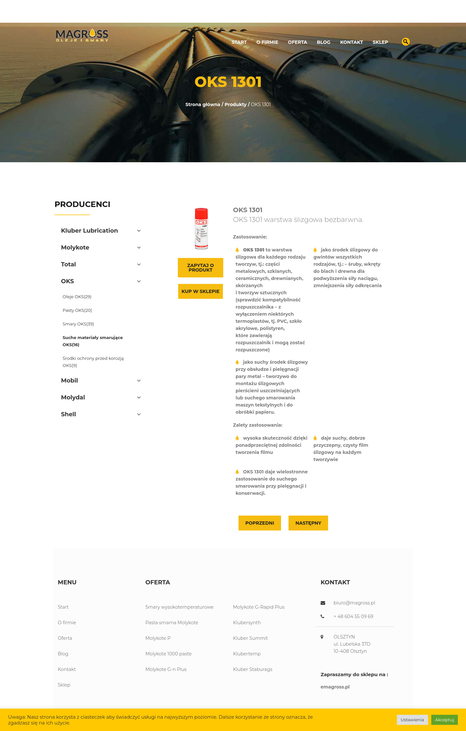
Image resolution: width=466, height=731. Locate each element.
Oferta (297, 42)
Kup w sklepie (201, 291)
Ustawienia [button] (412, 719)
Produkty (236, 104)
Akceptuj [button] (444, 719)
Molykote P (158, 638)
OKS (67, 281)
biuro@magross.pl (382, 15)
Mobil (69, 380)
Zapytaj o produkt (200, 267)
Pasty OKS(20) (77, 310)
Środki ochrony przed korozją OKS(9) (93, 362)
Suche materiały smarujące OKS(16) (93, 341)
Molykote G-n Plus (166, 669)
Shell (68, 414)
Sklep (380, 42)
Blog (324, 42)
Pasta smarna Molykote (171, 623)
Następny (308, 523)
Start (239, 42)
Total (68, 264)
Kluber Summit (250, 638)
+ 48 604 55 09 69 (353, 616)
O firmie (267, 42)
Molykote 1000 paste (168, 654)
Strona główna (203, 104)
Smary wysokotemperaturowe (179, 607)
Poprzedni (259, 523)
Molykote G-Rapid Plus (259, 607)
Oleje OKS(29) (77, 296)
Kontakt (351, 42)
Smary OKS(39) (78, 323)
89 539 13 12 (334, 15)
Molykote (75, 247)
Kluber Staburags (252, 669)
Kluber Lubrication (89, 230)
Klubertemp (247, 654)
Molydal (73, 397)
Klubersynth (247, 623)
